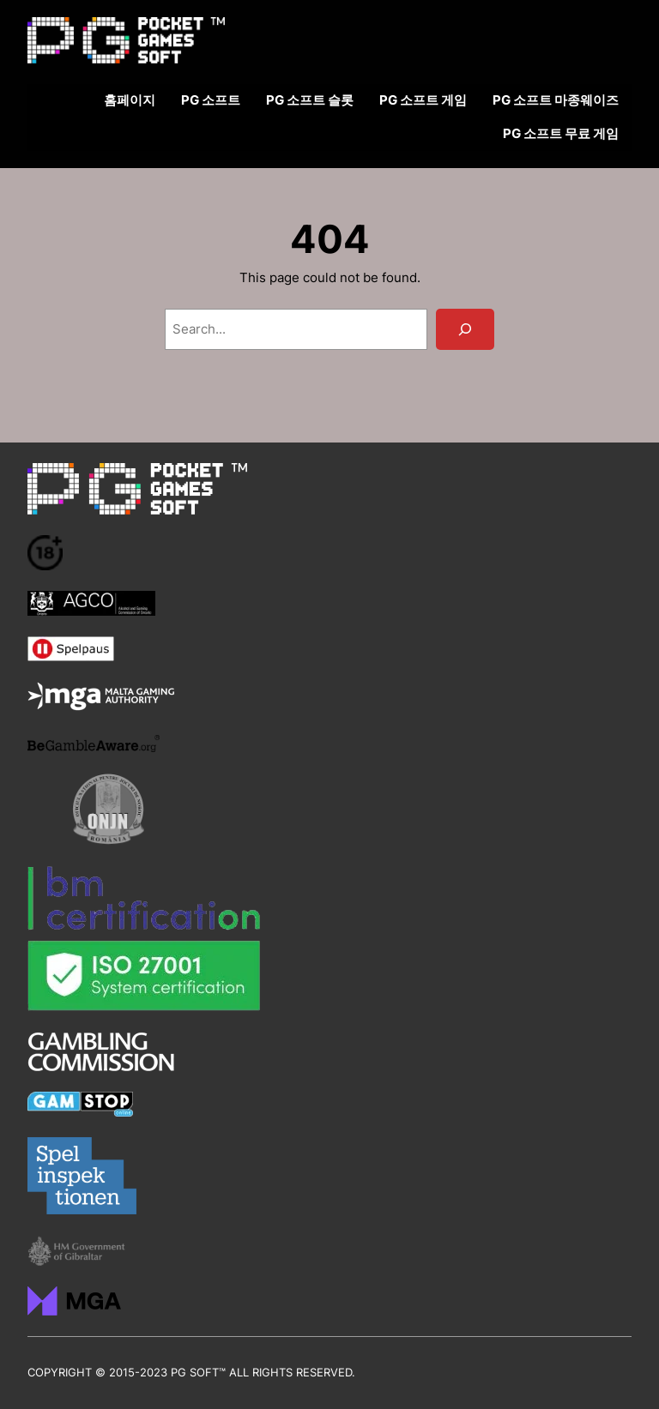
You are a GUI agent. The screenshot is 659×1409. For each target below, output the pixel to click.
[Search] (465, 329)
